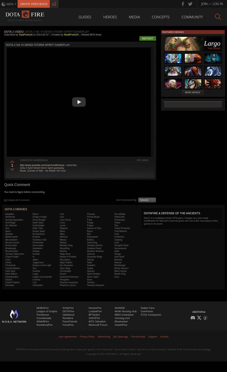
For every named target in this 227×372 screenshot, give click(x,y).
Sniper (90, 268)
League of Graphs (47, 311)
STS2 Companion (151, 314)
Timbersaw (119, 220)
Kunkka (36, 271)
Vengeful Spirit (121, 245)
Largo (35, 274)
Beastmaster (11, 237)
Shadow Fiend (94, 248)
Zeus (116, 277)
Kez (34, 268)
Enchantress (39, 234)
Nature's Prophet (68, 256)
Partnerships (138, 336)
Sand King (92, 242)
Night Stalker (66, 262)
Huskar (36, 251)
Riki (89, 234)
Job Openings (120, 336)
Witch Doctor (120, 271)
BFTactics (94, 314)
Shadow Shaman (95, 251)
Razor (90, 231)
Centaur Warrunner (14, 254)
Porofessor (43, 314)
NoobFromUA (71, 34)
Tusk (116, 234)
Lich (35, 282)
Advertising (104, 336)
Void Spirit (119, 256)
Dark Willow (11, 274)
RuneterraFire (45, 324)
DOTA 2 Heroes (16, 209)
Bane (8, 231)
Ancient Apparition (14, 220)
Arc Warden (11, 225)
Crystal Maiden (12, 268)
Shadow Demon (95, 245)
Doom (35, 214)
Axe (7, 228)
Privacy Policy (87, 336)
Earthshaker (38, 225)
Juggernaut (38, 262)
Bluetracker (121, 321)
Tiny (116, 225)
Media (134, 17)
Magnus (64, 228)
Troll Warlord (120, 231)
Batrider (9, 234)
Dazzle (8, 279)
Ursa (116, 242)
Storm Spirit (93, 277)
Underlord (119, 237)
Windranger (120, 265)
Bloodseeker (11, 240)
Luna (62, 222)
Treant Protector (122, 228)
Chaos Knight (12, 256)
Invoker (36, 254)
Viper (116, 251)
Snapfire (91, 265)
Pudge (90, 222)
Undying (118, 240)
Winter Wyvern (121, 268)
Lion (62, 217)
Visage (117, 254)
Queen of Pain (94, 228)
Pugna (90, 225)
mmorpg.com (122, 318)
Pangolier (64, 279)
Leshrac (36, 279)
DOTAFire (68, 311)
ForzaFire (68, 324)
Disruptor (9, 285)
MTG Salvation (97, 321)
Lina (62, 214)
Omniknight (65, 271)
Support (152, 336)
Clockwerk (10, 265)
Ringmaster (92, 237)
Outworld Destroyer (69, 277)
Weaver (118, 262)
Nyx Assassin (66, 265)
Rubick (90, 240)
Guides (85, 17)
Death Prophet (12, 282)
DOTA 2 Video (13, 31)
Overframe (147, 311)
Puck (89, 220)
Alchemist (10, 217)
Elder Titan (38, 228)
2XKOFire (94, 318)
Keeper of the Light (42, 265)
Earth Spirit (38, 222)
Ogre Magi (65, 268)
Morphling (64, 248)
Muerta (63, 251)
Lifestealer (38, 285)
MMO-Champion (124, 314)
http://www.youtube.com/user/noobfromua (42, 165)
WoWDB (120, 307)
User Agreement (68, 336)
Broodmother (11, 251)
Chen (8, 259)
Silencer (91, 254)
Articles (164, 336)
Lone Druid (65, 220)
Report (147, 38)
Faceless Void (39, 240)
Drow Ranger (39, 220)
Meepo (63, 240)
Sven (89, 279)
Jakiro (35, 259)
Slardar (90, 259)
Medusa (64, 237)
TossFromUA (26, 34)
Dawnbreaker (11, 277)
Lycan (63, 225)
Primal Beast (93, 217)
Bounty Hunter (12, 242)
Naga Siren (65, 254)
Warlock (118, 259)
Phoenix (91, 214)
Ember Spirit (39, 231)
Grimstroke (38, 242)
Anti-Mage (10, 222)
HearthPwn (121, 324)
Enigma (36, 237)
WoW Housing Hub (126, 311)
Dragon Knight (40, 217)
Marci (62, 231)
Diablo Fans (147, 307)
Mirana (63, 242)
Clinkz (8, 262)
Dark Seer (10, 271)
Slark (89, 262)
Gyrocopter (38, 245)
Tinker (117, 222)
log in (20, 192)
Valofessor (69, 314)
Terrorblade (119, 214)
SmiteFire (68, 307)
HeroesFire (95, 307)
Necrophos (65, 259)
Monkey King (66, 245)
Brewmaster (11, 245)
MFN (10, 4)
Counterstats (44, 318)
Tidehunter (119, 217)
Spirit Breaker (94, 274)
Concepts (161, 17)
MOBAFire (43, 307)
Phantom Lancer (68, 285)
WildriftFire (43, 321)
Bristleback (10, 248)
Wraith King (120, 274)
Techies (91, 282)
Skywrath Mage (94, 256)
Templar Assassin (95, 285)
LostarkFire (95, 311)
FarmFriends (70, 321)
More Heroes (192, 92)
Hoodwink (37, 248)
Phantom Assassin (69, 282)
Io (33, 256)
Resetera (68, 318)
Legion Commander (42, 277)
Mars (62, 234)
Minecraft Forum (98, 324)
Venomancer (120, 248)
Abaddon (9, 214)
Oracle (63, 274)
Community (192, 17)
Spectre (91, 271)
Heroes (110, 17)
